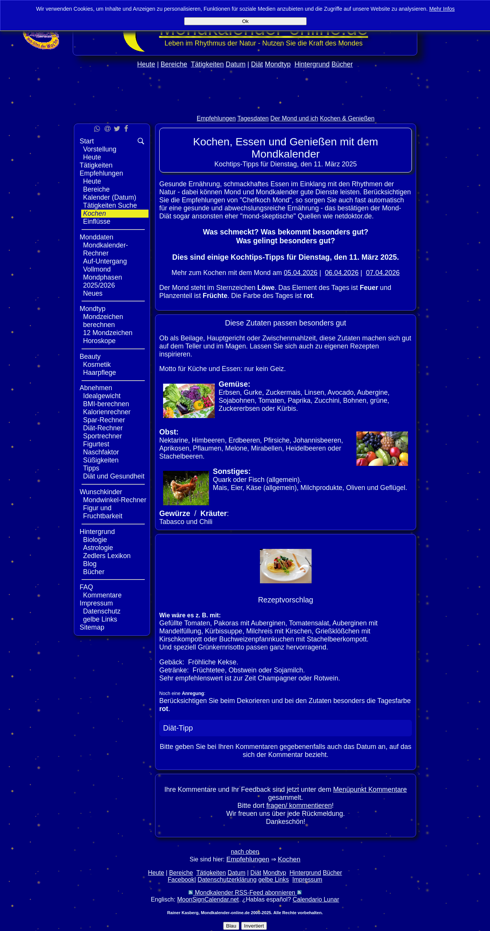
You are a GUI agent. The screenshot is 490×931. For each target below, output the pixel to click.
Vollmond (97, 269)
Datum (235, 64)
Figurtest (96, 444)
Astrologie (98, 548)
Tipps (91, 468)
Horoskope (99, 341)
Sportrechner (102, 436)
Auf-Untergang (105, 261)
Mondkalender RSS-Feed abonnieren (244, 892)
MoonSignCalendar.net (208, 899)
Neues (93, 293)
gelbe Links (100, 619)
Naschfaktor (101, 452)
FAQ (86, 587)
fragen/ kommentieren (299, 805)
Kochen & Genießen (347, 118)
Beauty (90, 356)
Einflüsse (96, 221)
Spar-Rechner (104, 420)
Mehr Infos (442, 9)
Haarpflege (99, 372)
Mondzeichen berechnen (103, 321)
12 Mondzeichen (107, 333)
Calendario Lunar (316, 899)
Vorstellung (99, 149)
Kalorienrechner (107, 412)
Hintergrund (312, 64)
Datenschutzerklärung (227, 879)
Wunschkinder (101, 492)
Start (87, 141)
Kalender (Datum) (109, 197)
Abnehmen (96, 388)
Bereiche (174, 64)
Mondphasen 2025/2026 (102, 281)
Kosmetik (97, 364)
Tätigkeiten (207, 64)
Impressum (96, 603)
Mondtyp (278, 64)
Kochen (94, 213)
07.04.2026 (383, 273)
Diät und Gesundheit (113, 476)
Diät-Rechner (103, 428)
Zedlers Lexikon (107, 556)
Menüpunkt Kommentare (370, 789)
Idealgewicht (102, 396)
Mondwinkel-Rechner (114, 500)
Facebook (181, 879)
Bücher (342, 64)
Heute (146, 64)
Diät (257, 64)
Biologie (95, 540)
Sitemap (92, 627)
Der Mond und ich (294, 118)
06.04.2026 (342, 273)
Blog (89, 564)
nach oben (245, 851)
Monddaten (96, 237)
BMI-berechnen (106, 404)
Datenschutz (102, 611)
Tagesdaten (253, 118)
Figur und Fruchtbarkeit (102, 512)
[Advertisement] (245, 108)
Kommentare (102, 595)
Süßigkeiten (101, 460)
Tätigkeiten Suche (110, 205)
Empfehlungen (216, 118)
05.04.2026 (300, 273)
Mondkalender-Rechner (105, 249)
